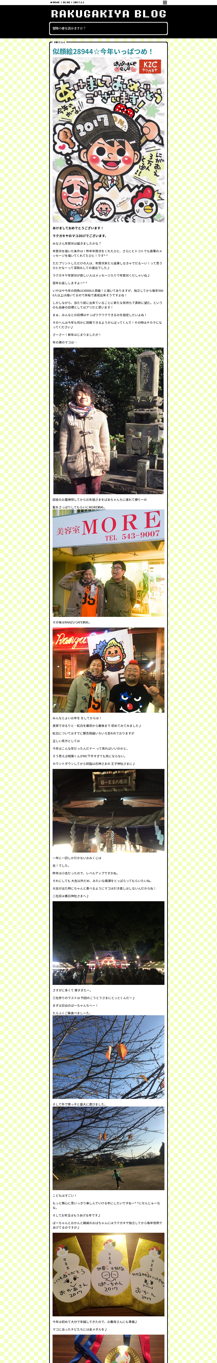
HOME (56, 2)
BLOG (66, 2)
